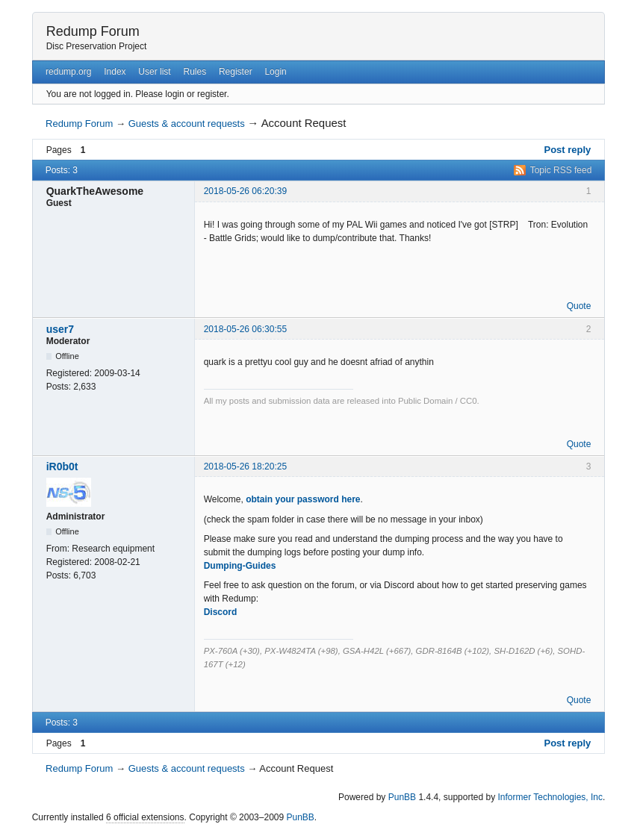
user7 (60, 329)
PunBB (402, 797)
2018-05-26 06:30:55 (245, 329)
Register (235, 71)
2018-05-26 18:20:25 (245, 466)
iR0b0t (62, 466)
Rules (194, 71)
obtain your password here (303, 499)
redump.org (68, 71)
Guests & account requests (186, 123)
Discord (220, 612)
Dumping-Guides (240, 566)
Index (114, 71)
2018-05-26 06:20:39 (245, 191)
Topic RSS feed (561, 170)
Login (275, 71)
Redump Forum (93, 31)
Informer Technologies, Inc (550, 797)
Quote (579, 306)
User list (154, 71)
